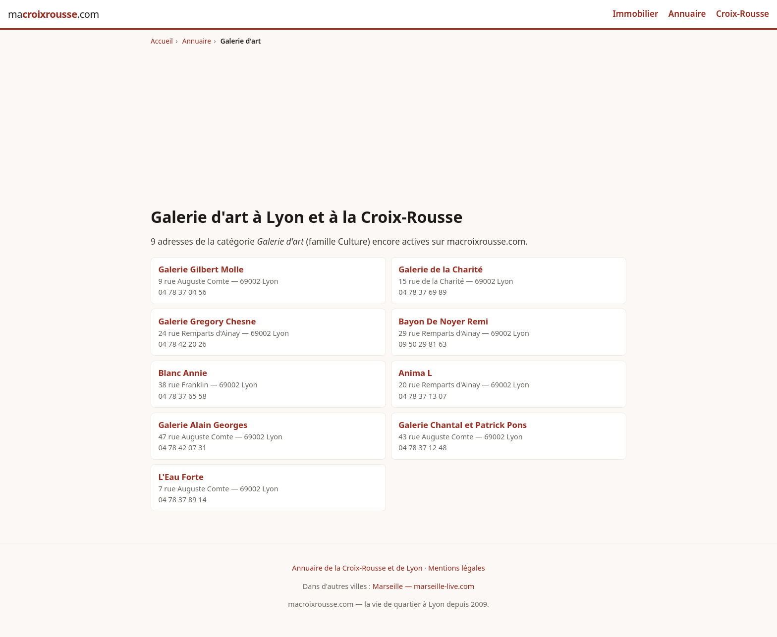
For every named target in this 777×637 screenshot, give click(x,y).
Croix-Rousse (742, 13)
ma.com (53, 14)
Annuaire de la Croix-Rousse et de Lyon (357, 568)
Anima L (415, 372)
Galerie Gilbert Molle (200, 269)
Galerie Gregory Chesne (207, 321)
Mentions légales (456, 568)
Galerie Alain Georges (202, 424)
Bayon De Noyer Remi (443, 321)
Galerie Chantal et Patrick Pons (462, 424)
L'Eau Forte (181, 476)
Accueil (162, 41)
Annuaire (687, 13)
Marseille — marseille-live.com (423, 586)
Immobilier (636, 13)
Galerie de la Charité (440, 269)
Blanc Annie (182, 372)
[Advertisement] (388, 120)
